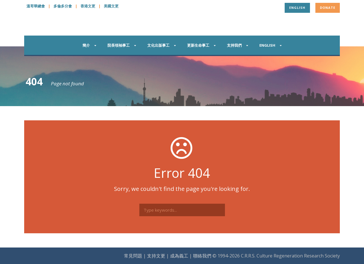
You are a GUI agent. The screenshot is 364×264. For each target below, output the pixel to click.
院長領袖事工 (118, 45)
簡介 (86, 45)
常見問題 (133, 256)
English (297, 7)
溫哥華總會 (35, 6)
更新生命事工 (198, 45)
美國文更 (111, 6)
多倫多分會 (62, 6)
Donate (327, 7)
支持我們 (234, 45)
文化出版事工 (158, 45)
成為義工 (179, 256)
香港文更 (87, 6)
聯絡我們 (202, 256)
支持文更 (156, 256)
